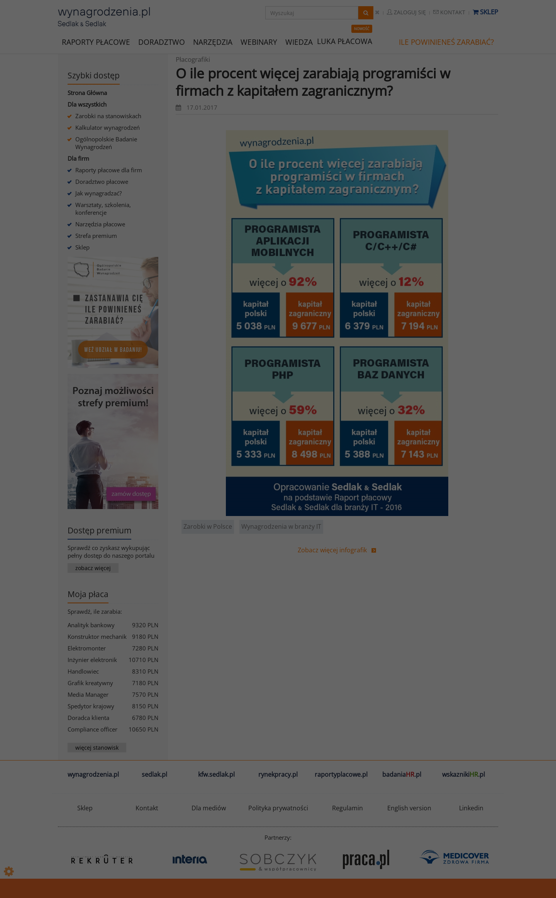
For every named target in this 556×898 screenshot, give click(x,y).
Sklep (485, 11)
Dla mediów (209, 808)
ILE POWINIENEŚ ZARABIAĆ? (446, 42)
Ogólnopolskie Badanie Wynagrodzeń (106, 143)
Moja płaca (88, 594)
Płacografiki (193, 59)
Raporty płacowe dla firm (108, 170)
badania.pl (401, 774)
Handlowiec (83, 671)
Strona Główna (87, 93)
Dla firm (78, 158)
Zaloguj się (406, 12)
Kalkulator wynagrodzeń (107, 127)
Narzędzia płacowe (100, 224)
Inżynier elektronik (92, 660)
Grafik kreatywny (90, 683)
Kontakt (449, 12)
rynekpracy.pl (278, 774)
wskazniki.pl (463, 774)
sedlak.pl (154, 774)
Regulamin (347, 808)
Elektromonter (87, 648)
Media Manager (88, 694)
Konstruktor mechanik (97, 636)
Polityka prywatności (278, 808)
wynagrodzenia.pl (93, 774)
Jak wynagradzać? (98, 193)
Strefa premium (96, 235)
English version (409, 808)
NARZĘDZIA (212, 41)
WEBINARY (259, 41)
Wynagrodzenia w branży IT (281, 526)
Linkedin (471, 808)
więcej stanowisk (97, 747)
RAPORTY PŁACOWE (96, 41)
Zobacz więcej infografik (332, 550)
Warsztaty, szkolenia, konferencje (103, 208)
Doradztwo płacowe (101, 181)
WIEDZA (299, 42)
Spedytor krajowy (91, 706)
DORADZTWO (161, 42)
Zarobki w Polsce (207, 526)
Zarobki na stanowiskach (108, 116)
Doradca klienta (88, 717)
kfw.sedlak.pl (216, 774)
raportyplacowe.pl (341, 774)
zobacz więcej (93, 568)
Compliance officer (92, 729)
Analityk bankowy (91, 625)
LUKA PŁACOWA (344, 41)
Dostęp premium (99, 530)
